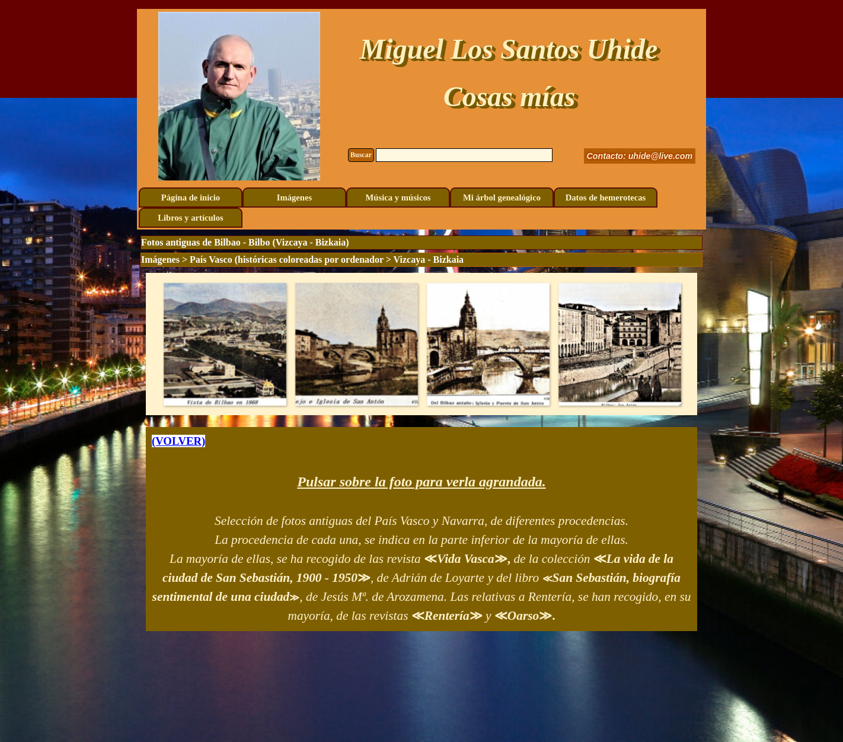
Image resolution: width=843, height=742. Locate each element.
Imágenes (294, 197)
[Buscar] (464, 155)
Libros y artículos (190, 217)
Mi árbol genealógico (502, 197)
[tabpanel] (421, 529)
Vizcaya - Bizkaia (429, 259)
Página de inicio (190, 197)
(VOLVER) (178, 441)
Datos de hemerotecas (606, 197)
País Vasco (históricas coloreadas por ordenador (287, 259)
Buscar (361, 155)
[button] (224, 344)
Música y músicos (398, 197)
